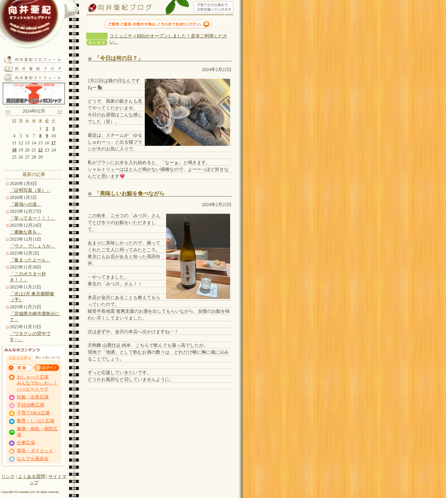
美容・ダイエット (35, 450)
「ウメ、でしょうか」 (32, 246)
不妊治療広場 (30, 404)
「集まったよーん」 (30, 260)
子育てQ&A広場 (33, 412)
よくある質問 (31, 476)
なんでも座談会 (33, 458)
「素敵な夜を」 (26, 232)
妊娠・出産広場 (33, 397)
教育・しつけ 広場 (35, 420)
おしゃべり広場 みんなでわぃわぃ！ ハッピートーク (37, 383)
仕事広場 (26, 442)
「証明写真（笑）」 (30, 190)
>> (59, 111)
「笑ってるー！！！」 (32, 218)
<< (8, 111)
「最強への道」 (26, 204)
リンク (8, 476)
